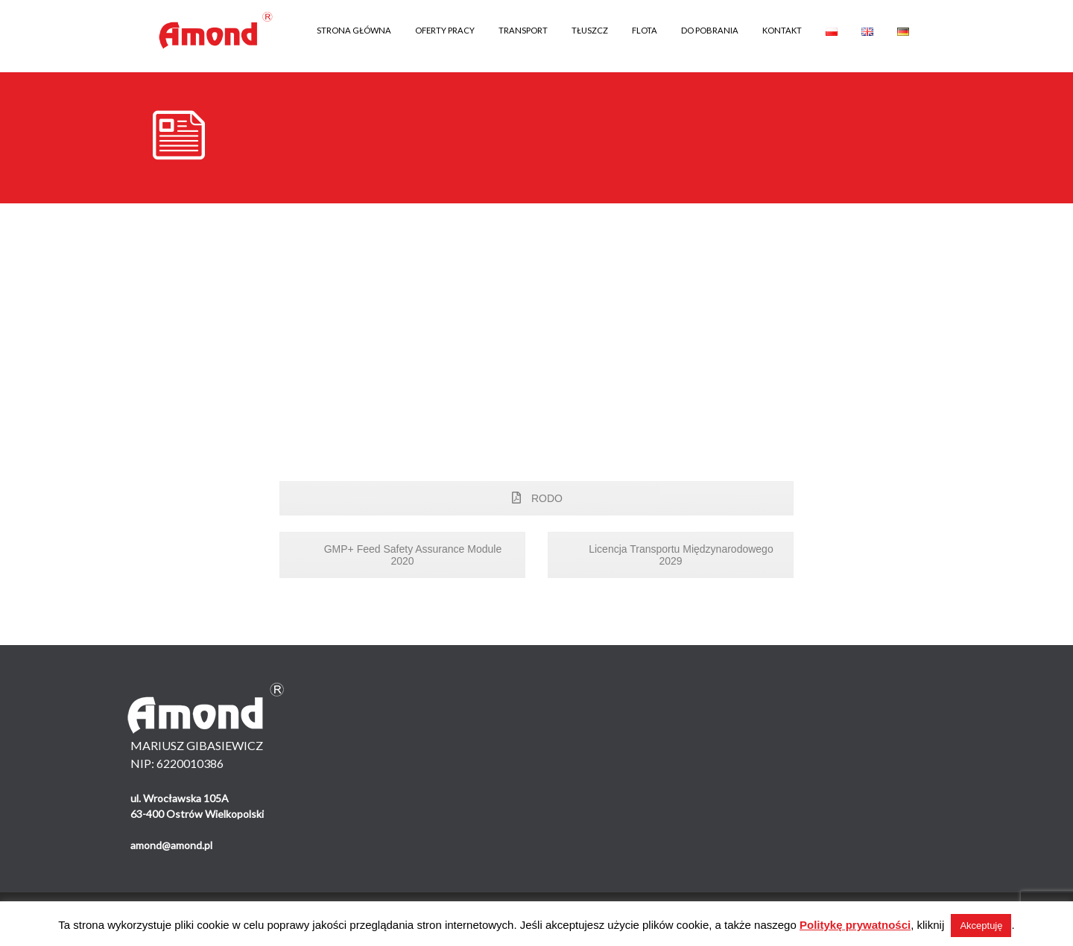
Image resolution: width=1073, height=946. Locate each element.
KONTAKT (782, 30)
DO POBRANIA (709, 30)
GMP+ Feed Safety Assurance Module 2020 (402, 555)
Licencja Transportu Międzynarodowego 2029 (670, 555)
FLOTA (644, 30)
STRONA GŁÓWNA (354, 30)
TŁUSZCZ (590, 30)
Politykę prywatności (855, 924)
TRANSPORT (523, 30)
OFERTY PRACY (445, 30)
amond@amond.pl (171, 845)
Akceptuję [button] (981, 925)
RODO (536, 498)
